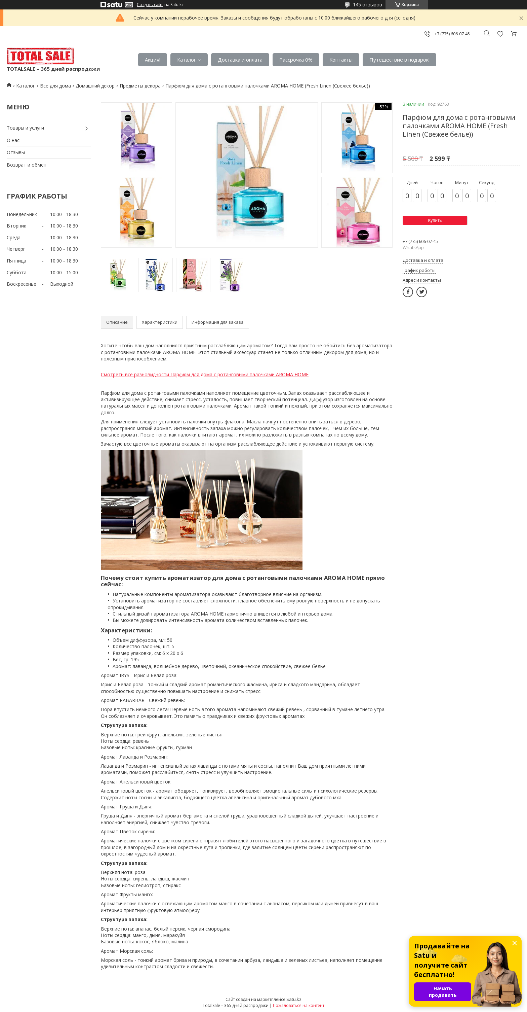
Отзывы (16, 152)
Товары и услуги (25, 128)
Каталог (186, 59)
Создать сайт (150, 4)
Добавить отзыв (500, 34)
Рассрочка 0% (296, 59)
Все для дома (55, 85)
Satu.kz (293, 999)
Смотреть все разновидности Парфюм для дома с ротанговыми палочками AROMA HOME (205, 374)
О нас (13, 140)
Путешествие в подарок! (399, 59)
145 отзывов (367, 4)
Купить (435, 220)
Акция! (152, 59)
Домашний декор (95, 85)
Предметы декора (140, 85)
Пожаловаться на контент (298, 1005)
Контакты (341, 59)
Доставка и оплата (240, 59)
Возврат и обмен (26, 165)
